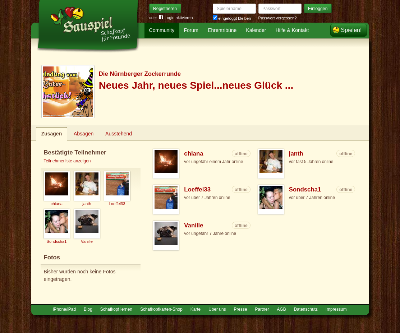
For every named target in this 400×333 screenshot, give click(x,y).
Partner (262, 309)
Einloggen (318, 8)
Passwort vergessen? (277, 18)
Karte (195, 309)
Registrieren (165, 8)
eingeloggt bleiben (232, 18)
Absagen (83, 134)
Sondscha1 (305, 189)
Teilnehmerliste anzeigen (67, 160)
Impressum (336, 309)
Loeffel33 (197, 189)
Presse (240, 309)
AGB (281, 309)
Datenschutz (306, 309)
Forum (191, 30)
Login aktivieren (176, 18)
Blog (88, 309)
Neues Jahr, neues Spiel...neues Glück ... (196, 85)
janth (296, 153)
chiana (193, 153)
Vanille (193, 225)
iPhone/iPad (64, 309)
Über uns (217, 309)
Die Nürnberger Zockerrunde (140, 73)
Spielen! (351, 30)
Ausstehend (118, 134)
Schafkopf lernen (116, 309)
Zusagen (51, 134)
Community (162, 30)
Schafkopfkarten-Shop (161, 309)
